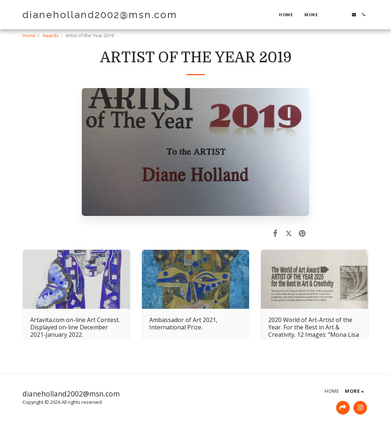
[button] (334, 15)
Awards (50, 35)
